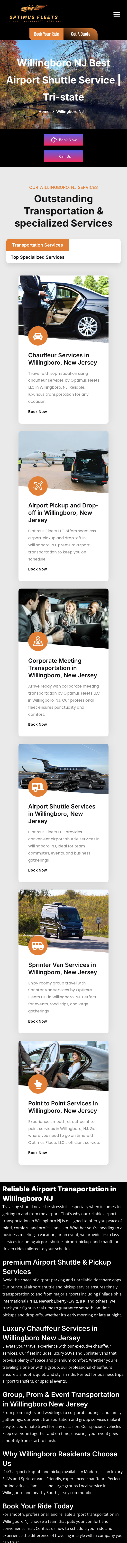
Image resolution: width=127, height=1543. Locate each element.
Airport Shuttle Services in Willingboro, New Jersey (61, 808)
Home (44, 111)
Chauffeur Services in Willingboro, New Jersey (62, 353)
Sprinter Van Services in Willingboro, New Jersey (62, 963)
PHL (32, 1295)
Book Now (40, 406)
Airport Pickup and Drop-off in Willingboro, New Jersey (63, 507)
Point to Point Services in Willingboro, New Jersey (63, 1101)
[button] (116, 14)
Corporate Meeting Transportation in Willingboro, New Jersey (62, 662)
